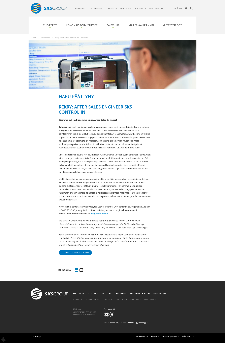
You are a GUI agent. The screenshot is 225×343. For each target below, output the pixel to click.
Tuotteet (50, 25)
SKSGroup (113, 8)
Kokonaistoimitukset (82, 25)
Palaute (155, 336)
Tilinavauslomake (111, 322)
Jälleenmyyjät (142, 322)
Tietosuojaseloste (170, 336)
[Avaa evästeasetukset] (3, 339)
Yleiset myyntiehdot (128, 322)
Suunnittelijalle (97, 8)
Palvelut (113, 25)
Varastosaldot (156, 8)
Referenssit (81, 8)
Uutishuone (126, 8)
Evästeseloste (188, 336)
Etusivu (33, 37)
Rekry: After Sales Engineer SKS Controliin (71, 37)
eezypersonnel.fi (99, 213)
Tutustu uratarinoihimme (75, 252)
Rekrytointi (140, 8)
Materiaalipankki (141, 25)
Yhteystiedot (172, 25)
